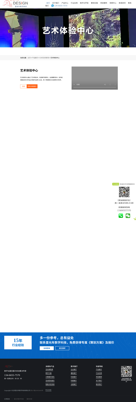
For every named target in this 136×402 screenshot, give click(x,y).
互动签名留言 (50, 381)
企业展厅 (74, 369)
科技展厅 (74, 377)
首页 (48, 3)
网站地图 (48, 390)
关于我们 (55, 3)
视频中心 (113, 3)
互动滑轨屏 (49, 369)
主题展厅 (74, 384)
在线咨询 (47, 348)
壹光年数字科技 (19, 399)
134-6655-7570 (59, 5)
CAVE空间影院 (44, 58)
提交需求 (62, 348)
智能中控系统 (50, 384)
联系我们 (99, 384)
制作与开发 (84, 3)
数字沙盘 (49, 373)
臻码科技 (29, 399)
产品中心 (65, 3)
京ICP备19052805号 (36, 390)
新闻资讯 (122, 3)
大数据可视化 (50, 377)
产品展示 (35, 58)
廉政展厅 (74, 373)
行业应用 (74, 3)
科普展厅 (74, 381)
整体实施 (94, 3)
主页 (29, 58)
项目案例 (104, 3)
